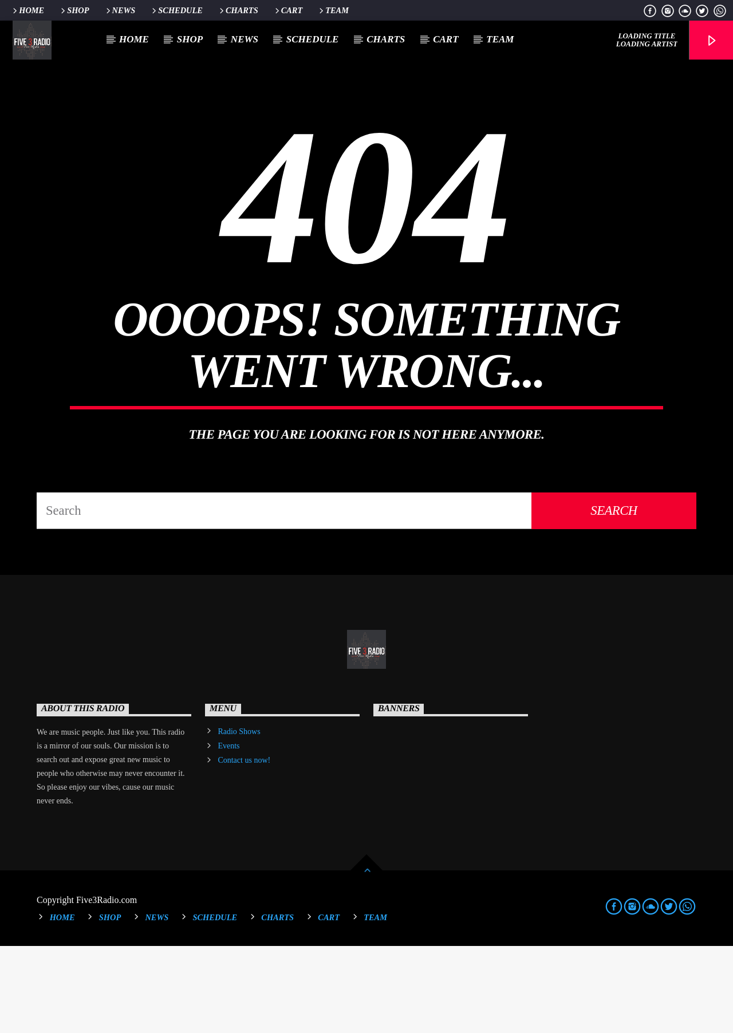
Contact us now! (244, 847)
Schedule (176, 10)
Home (27, 10)
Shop (74, 10)
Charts (238, 10)
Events (228, 833)
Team (333, 10)
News (120, 10)
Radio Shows (239, 818)
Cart (288, 10)
